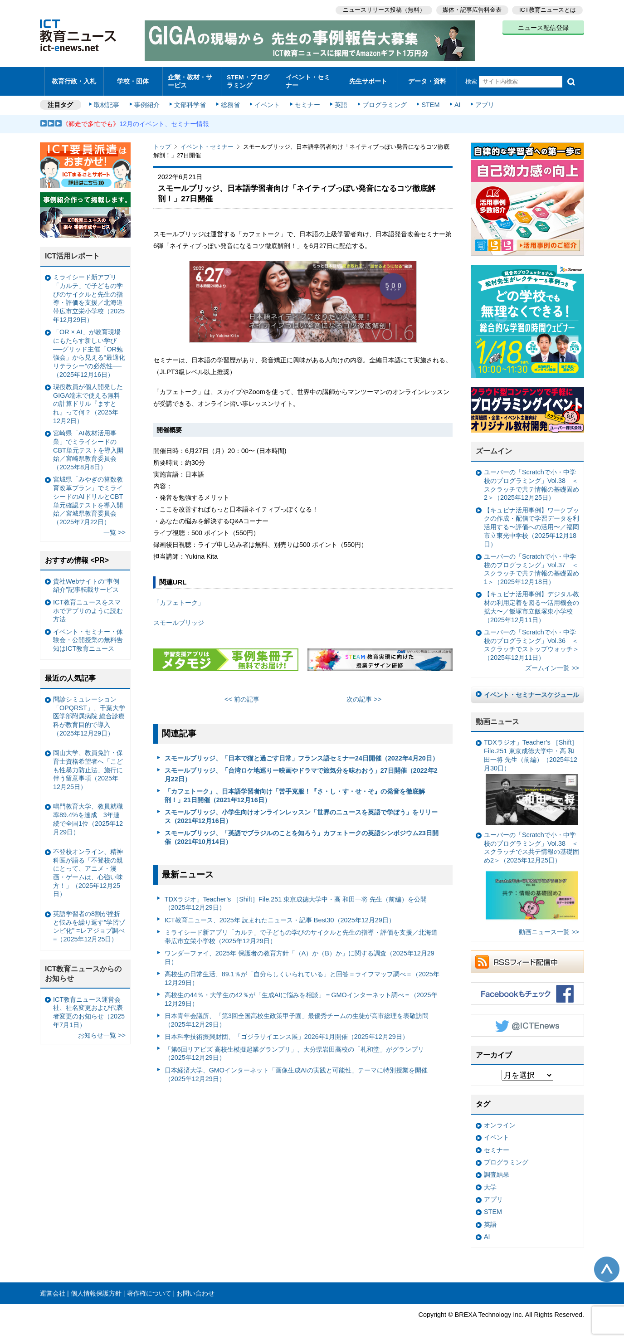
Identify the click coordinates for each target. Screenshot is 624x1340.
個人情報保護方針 (96, 1288)
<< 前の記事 (241, 695)
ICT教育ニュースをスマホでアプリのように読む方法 (88, 606)
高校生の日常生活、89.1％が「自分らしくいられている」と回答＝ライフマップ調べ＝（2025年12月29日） (302, 974)
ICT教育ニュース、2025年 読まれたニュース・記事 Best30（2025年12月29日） (280, 915)
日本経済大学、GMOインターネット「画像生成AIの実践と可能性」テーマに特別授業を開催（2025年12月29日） (296, 1070)
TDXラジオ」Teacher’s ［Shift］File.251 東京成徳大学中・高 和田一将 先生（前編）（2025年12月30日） (531, 778)
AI (455, 100)
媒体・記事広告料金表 (471, 9)
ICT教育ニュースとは (547, 9)
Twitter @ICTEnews (527, 1020)
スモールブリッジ (178, 618)
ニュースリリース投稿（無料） (382, 9)
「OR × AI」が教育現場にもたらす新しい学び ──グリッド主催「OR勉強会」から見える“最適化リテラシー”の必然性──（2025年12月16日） (89, 349)
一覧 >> (114, 528)
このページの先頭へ (606, 1264)
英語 (340, 100)
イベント (267, 100)
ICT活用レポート (72, 252)
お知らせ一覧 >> (102, 1030)
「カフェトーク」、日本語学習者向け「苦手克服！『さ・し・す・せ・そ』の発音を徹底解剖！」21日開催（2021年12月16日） (295, 791)
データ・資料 (427, 79)
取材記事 (108, 100)
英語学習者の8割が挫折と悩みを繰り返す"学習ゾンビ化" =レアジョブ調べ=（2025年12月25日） (89, 922)
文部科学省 (190, 100)
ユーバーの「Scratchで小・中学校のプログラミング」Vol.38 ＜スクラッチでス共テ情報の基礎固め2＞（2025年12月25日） (531, 873)
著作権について (149, 1288)
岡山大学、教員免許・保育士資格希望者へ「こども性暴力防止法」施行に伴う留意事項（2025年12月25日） (88, 765)
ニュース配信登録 (543, 27)
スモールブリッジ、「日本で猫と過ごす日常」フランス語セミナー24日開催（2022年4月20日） (302, 753)
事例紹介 (148, 100)
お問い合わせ (195, 1288)
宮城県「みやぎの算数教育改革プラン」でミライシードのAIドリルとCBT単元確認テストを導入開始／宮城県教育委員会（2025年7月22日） (88, 496)
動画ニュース (497, 717)
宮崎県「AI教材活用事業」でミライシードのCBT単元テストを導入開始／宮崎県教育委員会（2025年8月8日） (88, 446)
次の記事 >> (363, 695)
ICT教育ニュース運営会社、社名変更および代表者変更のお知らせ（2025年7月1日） (89, 1007)
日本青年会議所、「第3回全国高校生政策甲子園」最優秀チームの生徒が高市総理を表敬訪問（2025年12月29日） (297, 1016)
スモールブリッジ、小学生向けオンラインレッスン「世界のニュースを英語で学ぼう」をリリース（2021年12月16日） (301, 812)
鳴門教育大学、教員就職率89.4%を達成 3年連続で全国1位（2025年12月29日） (88, 815)
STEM (428, 100)
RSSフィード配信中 (527, 957)
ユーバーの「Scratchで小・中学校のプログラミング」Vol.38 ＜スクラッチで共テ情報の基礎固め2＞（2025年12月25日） (531, 480)
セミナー (306, 100)
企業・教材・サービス (189, 79)
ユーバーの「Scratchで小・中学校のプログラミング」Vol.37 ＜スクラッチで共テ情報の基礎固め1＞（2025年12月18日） (531, 564)
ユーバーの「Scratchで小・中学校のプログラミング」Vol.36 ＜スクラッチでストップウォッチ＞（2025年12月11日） (531, 640)
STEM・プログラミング (251, 79)
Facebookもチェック (527, 989)
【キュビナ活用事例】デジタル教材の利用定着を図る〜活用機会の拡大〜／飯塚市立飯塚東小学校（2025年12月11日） (531, 602)
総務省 (230, 100)
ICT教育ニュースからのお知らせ (83, 969)
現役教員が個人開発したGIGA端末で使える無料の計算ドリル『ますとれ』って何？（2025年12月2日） (88, 399)
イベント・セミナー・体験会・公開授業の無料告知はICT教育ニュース (88, 636)
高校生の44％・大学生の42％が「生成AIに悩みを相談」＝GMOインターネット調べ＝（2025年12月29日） (301, 995)
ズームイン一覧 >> (552, 664)
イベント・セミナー (306, 79)
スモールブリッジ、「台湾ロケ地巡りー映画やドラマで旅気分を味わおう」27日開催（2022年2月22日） (301, 771)
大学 (490, 1182)
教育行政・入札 (74, 79)
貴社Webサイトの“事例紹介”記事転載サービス (86, 581)
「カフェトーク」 (178, 598)
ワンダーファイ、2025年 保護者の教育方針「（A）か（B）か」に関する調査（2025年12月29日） (299, 953)
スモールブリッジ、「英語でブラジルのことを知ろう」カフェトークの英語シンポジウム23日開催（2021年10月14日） (302, 833)
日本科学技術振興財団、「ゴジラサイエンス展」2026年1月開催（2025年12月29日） (287, 1032)
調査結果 (496, 1170)
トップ (162, 142)
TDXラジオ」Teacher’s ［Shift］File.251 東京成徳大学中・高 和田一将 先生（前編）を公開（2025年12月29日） (296, 899)
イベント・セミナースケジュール (531, 690)
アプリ (482, 100)
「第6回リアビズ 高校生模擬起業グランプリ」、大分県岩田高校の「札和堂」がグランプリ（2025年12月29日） (294, 1049)
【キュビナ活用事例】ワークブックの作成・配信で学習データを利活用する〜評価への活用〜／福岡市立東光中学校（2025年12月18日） (531, 522)
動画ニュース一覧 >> (549, 927)
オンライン (500, 1121)
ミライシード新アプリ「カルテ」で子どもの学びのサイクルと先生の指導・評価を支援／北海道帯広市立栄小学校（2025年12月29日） (301, 932)
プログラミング (383, 100)
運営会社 (52, 1288)
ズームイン (494, 447)
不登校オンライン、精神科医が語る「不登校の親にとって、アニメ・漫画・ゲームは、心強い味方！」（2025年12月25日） (88, 868)
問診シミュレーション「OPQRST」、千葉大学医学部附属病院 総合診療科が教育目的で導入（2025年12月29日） (89, 711)
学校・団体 (133, 79)
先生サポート (368, 79)
